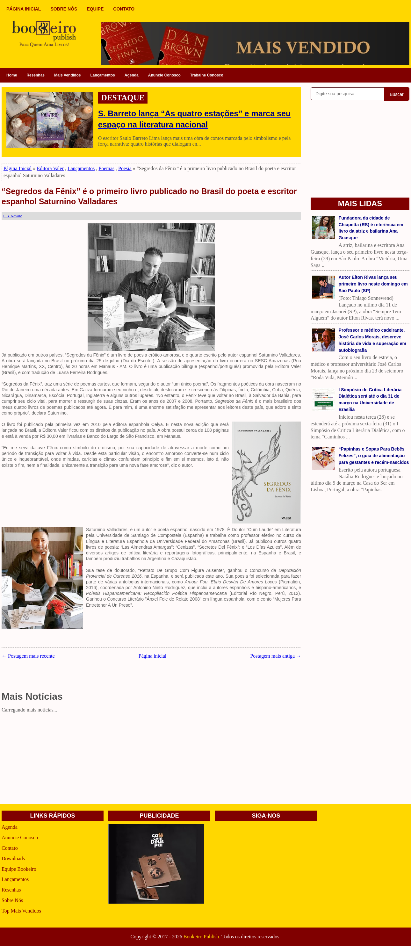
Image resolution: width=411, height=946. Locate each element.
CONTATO (123, 8)
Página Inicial (18, 168)
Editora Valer (50, 168)
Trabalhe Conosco (206, 75)
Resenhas (35, 75)
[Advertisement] (151, 759)
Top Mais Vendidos (21, 911)
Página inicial (153, 656)
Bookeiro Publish (201, 936)
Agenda (132, 75)
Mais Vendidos (67, 75)
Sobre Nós (12, 900)
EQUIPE (95, 8)
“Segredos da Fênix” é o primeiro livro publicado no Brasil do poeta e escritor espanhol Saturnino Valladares (149, 196)
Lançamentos (102, 75)
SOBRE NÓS (63, 8)
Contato (10, 848)
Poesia (125, 168)
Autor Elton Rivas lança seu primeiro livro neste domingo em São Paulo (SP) (373, 284)
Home (11, 75)
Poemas (106, 168)
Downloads (13, 858)
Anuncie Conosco (164, 75)
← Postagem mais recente (28, 656)
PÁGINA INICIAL (23, 8)
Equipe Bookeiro (19, 869)
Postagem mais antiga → (275, 656)
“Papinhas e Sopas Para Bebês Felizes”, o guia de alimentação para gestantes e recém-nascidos (374, 455)
